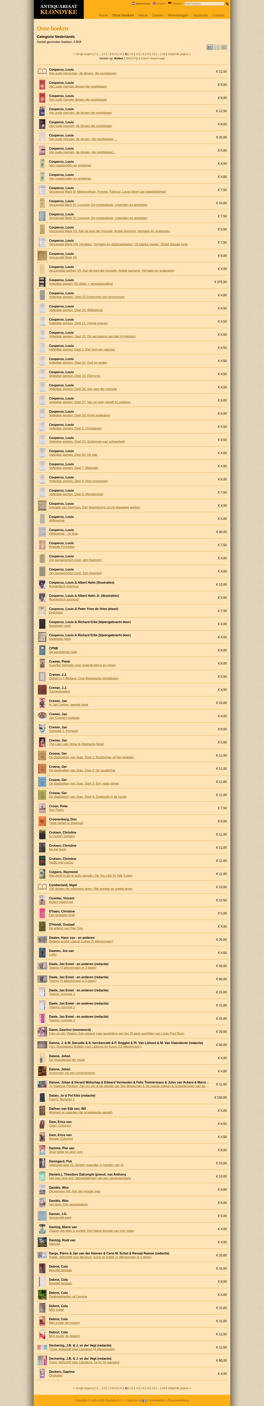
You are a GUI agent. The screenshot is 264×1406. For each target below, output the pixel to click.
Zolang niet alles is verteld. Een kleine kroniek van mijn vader (91, 1230)
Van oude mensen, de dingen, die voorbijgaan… (82, 152)
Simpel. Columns (61, 1138)
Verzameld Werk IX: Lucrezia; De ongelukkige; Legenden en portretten (98, 205)
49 (163, 54)
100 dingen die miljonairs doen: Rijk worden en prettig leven (90, 888)
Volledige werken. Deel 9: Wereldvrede (76, 494)
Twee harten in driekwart (66, 823)
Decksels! (56, 1375)
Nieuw (143, 15)
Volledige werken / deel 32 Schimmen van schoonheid (86, 297)
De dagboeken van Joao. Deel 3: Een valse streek (84, 783)
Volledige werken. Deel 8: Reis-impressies (78, 481)
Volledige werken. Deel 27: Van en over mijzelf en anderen (90, 402)
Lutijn (53, 954)
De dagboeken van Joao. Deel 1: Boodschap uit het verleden (91, 757)
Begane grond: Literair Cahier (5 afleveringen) (81, 941)
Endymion (56, 612)
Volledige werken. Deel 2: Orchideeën (75, 428)
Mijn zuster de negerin (64, 1323)
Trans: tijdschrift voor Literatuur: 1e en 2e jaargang (84, 1362)
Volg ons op (136, 1400)
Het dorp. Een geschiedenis (68, 1204)
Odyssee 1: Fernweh (63, 731)
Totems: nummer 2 (62, 1020)
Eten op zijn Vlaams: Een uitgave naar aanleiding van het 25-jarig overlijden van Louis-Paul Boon (116, 1033)
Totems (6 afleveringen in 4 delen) (73, 981)
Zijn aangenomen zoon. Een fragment (75, 573)
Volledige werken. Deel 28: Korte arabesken (79, 415)
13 (137, 54)
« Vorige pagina (83, 54)
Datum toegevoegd (153, 58)
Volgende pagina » (179, 54)
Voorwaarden (156, 1400)
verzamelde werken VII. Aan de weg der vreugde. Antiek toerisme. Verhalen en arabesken (111, 270)
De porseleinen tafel (63, 652)
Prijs (136, 58)
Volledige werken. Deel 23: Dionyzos (74, 376)
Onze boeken (123, 15)
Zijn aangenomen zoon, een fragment (75, 560)
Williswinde (57, 520)
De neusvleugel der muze (67, 1059)
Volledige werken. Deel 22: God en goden (78, 362)
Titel (128, 58)
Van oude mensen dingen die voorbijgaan (78, 86)
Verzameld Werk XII (63, 257)
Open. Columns (60, 1125)
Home (103, 15)
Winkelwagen (178, 15)
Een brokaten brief (62, 915)
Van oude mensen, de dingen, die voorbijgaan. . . (83, 139)
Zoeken (158, 15)
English (159, 3)
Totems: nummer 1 (62, 994)
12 (131, 54)
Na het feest (57, 849)
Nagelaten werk (60, 625)
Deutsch (175, 3)
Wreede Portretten (62, 547)
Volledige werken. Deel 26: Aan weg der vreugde (83, 389)
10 (120, 54)
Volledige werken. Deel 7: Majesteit (73, 468)
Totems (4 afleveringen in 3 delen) (73, 967)
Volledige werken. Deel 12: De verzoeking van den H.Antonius (92, 336)
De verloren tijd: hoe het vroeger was (74, 1191)
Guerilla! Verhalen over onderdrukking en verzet (82, 665)
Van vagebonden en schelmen (70, 165)
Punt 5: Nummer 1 (62, 1099)
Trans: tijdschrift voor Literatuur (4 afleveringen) (82, 1349)
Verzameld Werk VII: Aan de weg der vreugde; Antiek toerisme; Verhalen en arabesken (109, 231)
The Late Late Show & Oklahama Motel (76, 744)
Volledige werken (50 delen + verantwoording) (81, 283)
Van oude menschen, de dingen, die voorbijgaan (82, 73)
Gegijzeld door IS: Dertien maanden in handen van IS (86, 1165)
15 (148, 54)
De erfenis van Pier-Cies (66, 928)
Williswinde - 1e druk (63, 533)
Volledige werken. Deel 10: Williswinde (76, 310)
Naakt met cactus (61, 862)
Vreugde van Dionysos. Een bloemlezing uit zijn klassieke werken (94, 507)
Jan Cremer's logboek (64, 717)
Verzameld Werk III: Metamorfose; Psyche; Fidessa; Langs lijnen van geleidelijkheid (107, 191)
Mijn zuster (56, 1309)
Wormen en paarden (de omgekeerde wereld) (81, 1112)
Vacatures (200, 15)
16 (153, 54)
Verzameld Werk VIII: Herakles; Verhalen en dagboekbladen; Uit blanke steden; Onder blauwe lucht (118, 244)
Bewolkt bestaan (60, 1270)
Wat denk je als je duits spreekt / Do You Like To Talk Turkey (91, 875)
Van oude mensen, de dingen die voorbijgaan (80, 112)
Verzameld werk (60, 1217)
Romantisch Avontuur (64, 586)
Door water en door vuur (66, 1152)
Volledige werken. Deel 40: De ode (73, 454)
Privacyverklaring (178, 1400)
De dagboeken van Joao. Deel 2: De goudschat (82, 770)
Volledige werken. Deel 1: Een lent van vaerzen (82, 349)
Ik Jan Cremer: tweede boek (68, 704)
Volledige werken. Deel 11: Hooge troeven (78, 323)
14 (142, 54)
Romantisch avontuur (64, 599)
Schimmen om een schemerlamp (72, 1073)
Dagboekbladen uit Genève (68, 1296)
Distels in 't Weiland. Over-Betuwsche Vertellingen (84, 678)
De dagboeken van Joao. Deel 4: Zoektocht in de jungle (88, 796)
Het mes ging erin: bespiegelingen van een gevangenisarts (90, 1178)
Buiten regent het (61, 902)
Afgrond (54, 1244)
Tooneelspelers (59, 691)
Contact (218, 15)
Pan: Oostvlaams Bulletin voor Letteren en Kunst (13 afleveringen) (95, 1046)
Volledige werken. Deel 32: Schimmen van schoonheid (87, 441)
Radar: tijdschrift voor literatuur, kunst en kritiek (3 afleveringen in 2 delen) (100, 1257)
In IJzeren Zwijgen (62, 836)
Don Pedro (56, 810)
